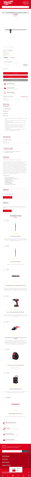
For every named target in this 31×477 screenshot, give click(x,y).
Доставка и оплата (10, 83)
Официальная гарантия (11, 422)
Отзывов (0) (5, 113)
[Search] (28, 7)
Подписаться (25, 451)
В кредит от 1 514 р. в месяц (15, 76)
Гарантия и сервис (10, 92)
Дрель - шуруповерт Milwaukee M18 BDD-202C (15, 312)
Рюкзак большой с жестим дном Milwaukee (15, 365)
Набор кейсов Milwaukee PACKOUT (15, 388)
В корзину (15, 73)
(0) (12, 47)
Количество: (5, 68)
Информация (5, 111)
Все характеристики (24, 96)
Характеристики (6, 106)
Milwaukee (10, 50)
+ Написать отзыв (7, 197)
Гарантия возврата (10, 433)
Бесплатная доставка (10, 439)
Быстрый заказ (15, 80)
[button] (25, 1)
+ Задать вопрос (7, 210)
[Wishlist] (24, 47)
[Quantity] (6, 70)
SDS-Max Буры (21, 10)
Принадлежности (6, 10)
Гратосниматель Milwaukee (15, 236)
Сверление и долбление (14, 10)
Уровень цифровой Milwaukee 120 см (15, 413)
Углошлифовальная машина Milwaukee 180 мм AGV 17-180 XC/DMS (15, 338)
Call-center (8, 428)
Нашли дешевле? (12, 57)
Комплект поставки (7, 108)
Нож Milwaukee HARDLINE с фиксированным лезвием (15, 285)
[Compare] (27, 47)
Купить (25, 64)
